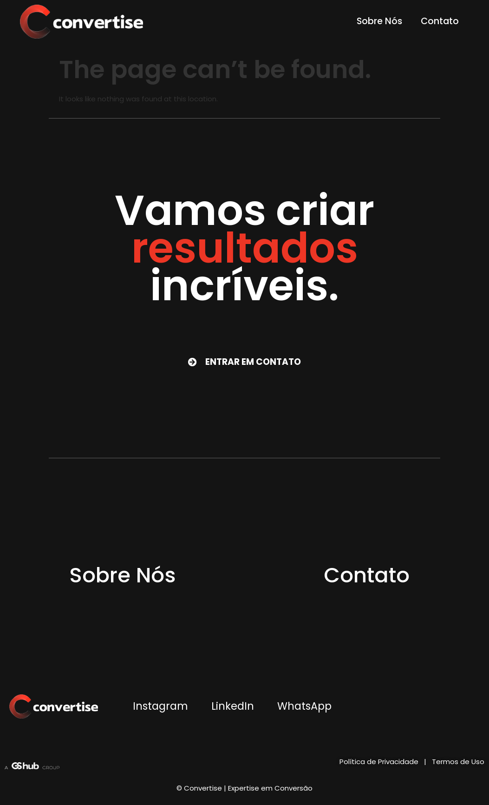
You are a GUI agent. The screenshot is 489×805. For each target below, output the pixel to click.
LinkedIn (232, 706)
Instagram (160, 706)
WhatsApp (304, 706)
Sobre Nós (379, 21)
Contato (440, 21)
